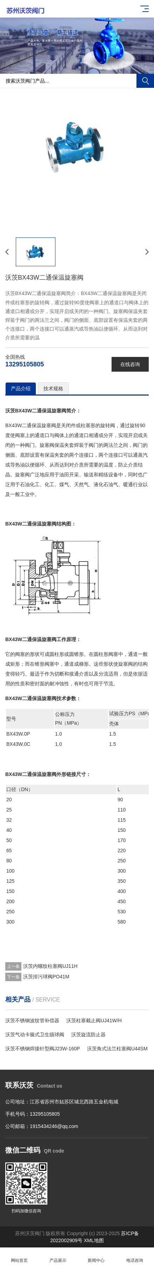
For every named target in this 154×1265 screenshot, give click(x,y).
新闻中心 (96, 1256)
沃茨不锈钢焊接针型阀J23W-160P (42, 1048)
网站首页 (19, 1256)
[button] (77, 67)
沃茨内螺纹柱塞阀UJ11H (50, 966)
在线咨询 (130, 364)
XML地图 (94, 1240)
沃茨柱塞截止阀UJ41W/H (94, 1020)
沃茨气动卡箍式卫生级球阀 (34, 1034)
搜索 (145, 81)
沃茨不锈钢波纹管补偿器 (32, 1020)
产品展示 (58, 1256)
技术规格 (53, 388)
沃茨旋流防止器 (88, 1034)
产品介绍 (21, 388)
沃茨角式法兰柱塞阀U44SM (117, 1048)
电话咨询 (134, 1256)
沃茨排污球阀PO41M (46, 976)
